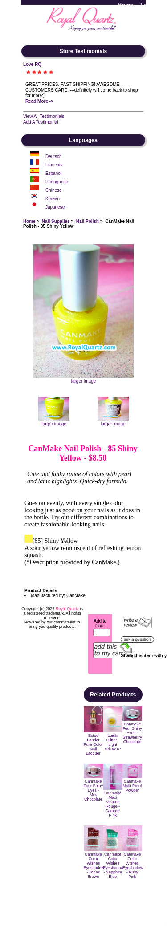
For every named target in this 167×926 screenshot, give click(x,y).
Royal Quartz (67, 609)
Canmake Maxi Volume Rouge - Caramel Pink (113, 804)
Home (126, 5)
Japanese (55, 207)
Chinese (53, 190)
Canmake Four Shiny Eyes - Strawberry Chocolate (132, 733)
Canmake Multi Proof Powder (132, 786)
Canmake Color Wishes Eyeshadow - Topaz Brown (94, 865)
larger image (53, 421)
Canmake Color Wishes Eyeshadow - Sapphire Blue (113, 865)
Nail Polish (87, 221)
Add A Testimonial (40, 122)
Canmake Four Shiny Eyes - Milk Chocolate (93, 790)
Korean (52, 198)
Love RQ (32, 64)
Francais (53, 164)
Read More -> (39, 101)
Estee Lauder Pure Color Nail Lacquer (93, 744)
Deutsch (53, 156)
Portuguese (56, 181)
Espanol (53, 173)
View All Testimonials (43, 116)
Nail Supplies (56, 221)
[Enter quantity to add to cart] (101, 632)
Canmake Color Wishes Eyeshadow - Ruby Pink (132, 865)
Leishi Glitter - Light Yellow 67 (112, 742)
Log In (148, 5)
